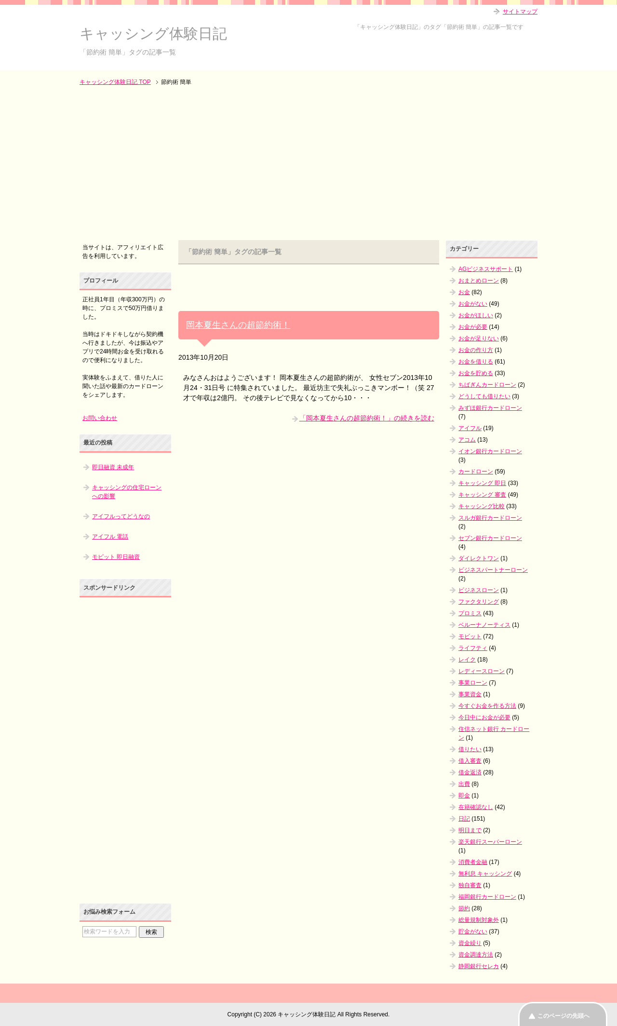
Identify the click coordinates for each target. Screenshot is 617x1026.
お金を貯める (475, 373)
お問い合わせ (99, 418)
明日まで (470, 830)
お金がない (472, 303)
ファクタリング (478, 601)
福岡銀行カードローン (487, 896)
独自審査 (470, 885)
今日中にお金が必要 (484, 717)
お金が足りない (478, 338)
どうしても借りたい (484, 396)
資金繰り (470, 943)
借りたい (470, 749)
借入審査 (470, 760)
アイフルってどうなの (121, 516)
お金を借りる (475, 361)
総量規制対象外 (478, 920)
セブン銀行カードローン (490, 538)
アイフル (470, 428)
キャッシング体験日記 (153, 33)
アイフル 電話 (110, 536)
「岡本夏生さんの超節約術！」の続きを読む (366, 418)
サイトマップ (520, 11)
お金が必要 (472, 327)
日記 (464, 818)
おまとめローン (478, 280)
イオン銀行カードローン (490, 451)
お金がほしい (475, 315)
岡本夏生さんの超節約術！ (238, 325)
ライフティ (472, 648)
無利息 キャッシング (485, 873)
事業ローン (472, 682)
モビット (470, 636)
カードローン (475, 471)
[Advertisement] (308, 163)
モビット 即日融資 (116, 557)
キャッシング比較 (481, 506)
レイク (467, 659)
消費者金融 (472, 862)
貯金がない (472, 931)
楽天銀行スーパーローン (490, 841)
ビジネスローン (478, 590)
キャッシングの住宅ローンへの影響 (126, 492)
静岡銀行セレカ (478, 966)
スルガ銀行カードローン (490, 517)
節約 (464, 908)
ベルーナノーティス (484, 624)
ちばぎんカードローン (487, 384)
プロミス (470, 613)
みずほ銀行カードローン (490, 408)
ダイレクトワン (478, 558)
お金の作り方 (475, 350)
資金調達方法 (475, 954)
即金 (464, 795)
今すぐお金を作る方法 (487, 705)
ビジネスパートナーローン (493, 570)
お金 (464, 292)
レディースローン (481, 671)
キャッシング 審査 (482, 494)
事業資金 (470, 694)
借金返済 (470, 772)
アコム (467, 439)
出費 (464, 784)
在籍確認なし (475, 807)
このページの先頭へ (563, 1015)
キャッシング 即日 (482, 483)
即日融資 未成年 (113, 467)
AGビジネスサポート (485, 269)
